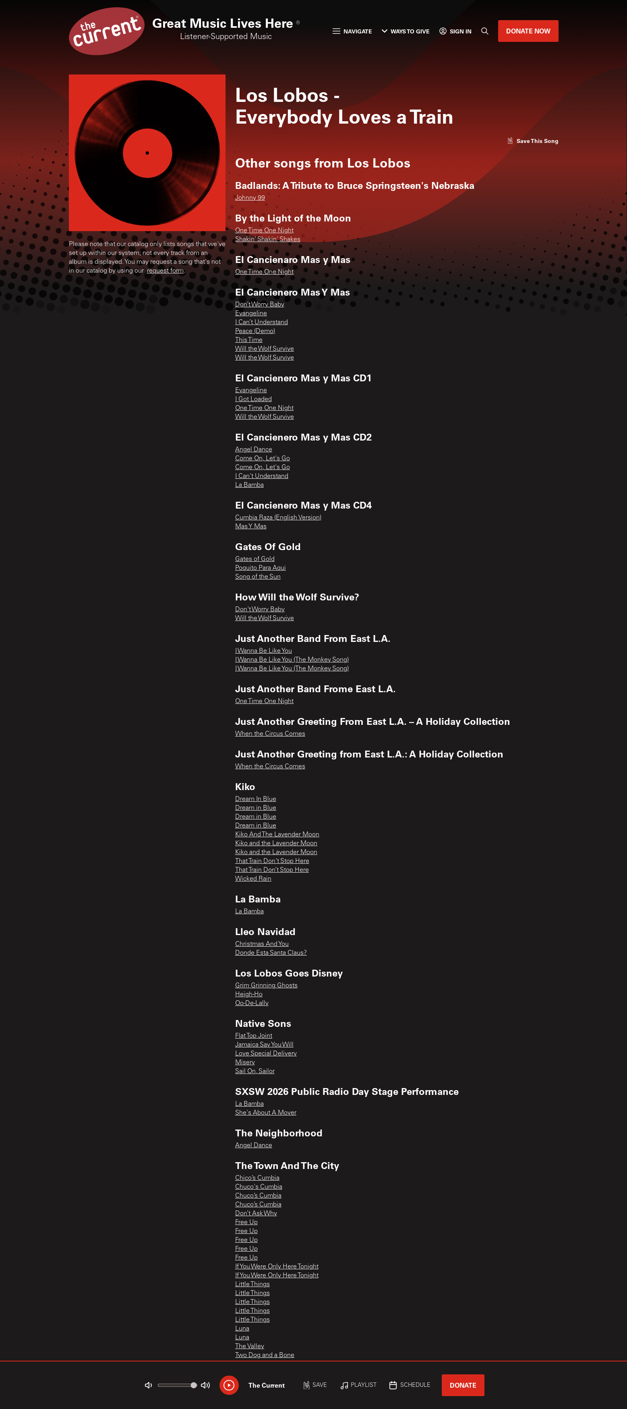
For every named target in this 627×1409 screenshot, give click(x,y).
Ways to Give (406, 31)
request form (165, 271)
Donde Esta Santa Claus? (271, 953)
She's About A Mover (265, 1113)
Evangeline (251, 313)
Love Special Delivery (266, 1054)
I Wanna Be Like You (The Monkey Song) (292, 660)
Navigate (352, 31)
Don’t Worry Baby (259, 305)
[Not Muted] (148, 1385)
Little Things (252, 1284)
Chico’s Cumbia (257, 1178)
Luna (242, 1329)
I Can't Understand (261, 476)
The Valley (249, 1346)
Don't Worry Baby (260, 609)
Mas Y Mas (251, 526)
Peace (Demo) (255, 331)
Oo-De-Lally (252, 1003)
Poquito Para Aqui (260, 568)
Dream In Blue (255, 799)
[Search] (485, 31)
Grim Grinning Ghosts (266, 986)
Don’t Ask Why (256, 1213)
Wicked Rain (253, 879)
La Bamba (249, 485)
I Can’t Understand (261, 322)
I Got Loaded (253, 399)
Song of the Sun (258, 577)
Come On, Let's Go (262, 458)
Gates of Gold (255, 559)
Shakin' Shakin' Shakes (267, 239)
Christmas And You (262, 944)
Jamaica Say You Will (264, 1045)
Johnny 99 (250, 198)
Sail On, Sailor (255, 1071)
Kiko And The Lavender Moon (277, 835)
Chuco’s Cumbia (258, 1196)
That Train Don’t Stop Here (272, 870)
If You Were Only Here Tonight (277, 1267)
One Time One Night (264, 231)
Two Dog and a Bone (264, 1355)
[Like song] (533, 141)
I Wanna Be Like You (263, 651)
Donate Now (528, 31)
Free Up (246, 1222)
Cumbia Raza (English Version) (278, 518)
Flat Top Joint (253, 1036)
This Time (249, 340)
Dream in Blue (255, 808)
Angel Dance (253, 450)
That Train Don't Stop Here (272, 861)
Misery (245, 1062)
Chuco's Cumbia (258, 1187)
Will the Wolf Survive (264, 349)
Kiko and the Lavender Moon (276, 843)
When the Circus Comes (270, 734)
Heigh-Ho (249, 994)
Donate (463, 1385)
